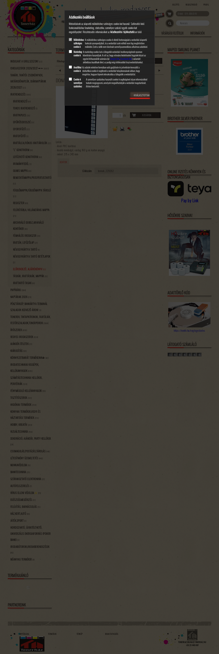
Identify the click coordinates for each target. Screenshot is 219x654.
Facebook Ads (126, 58)
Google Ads (115, 58)
